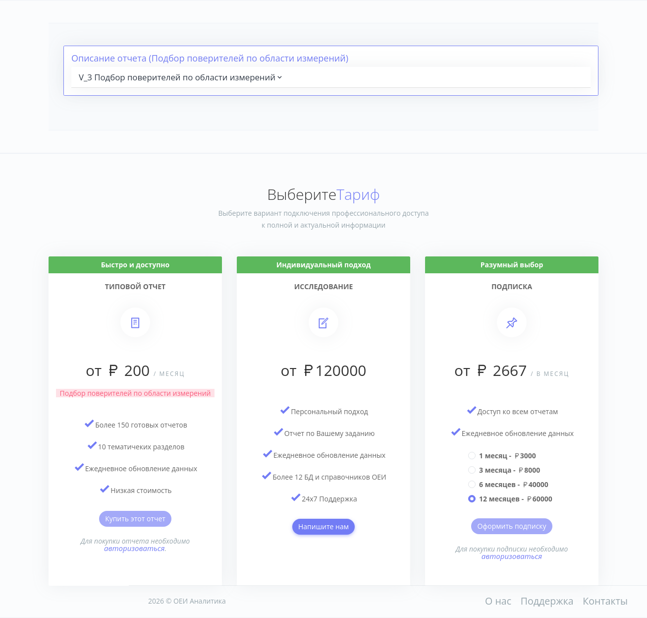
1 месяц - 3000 (507, 455)
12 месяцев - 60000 (515, 498)
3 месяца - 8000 (509, 470)
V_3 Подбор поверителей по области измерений (181, 77)
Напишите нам (323, 526)
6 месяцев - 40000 (513, 484)
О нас (498, 601)
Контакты (605, 601)
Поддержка (547, 601)
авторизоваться (134, 548)
